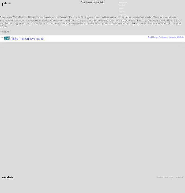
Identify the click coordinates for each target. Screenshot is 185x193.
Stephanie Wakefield (176, 37)
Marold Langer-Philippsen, (158, 37)
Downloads (122, 15)
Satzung (121, 12)
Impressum (179, 177)
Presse (121, 8)
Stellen (121, 5)
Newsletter (123, 2)
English (121, 17)
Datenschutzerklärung (165, 177)
